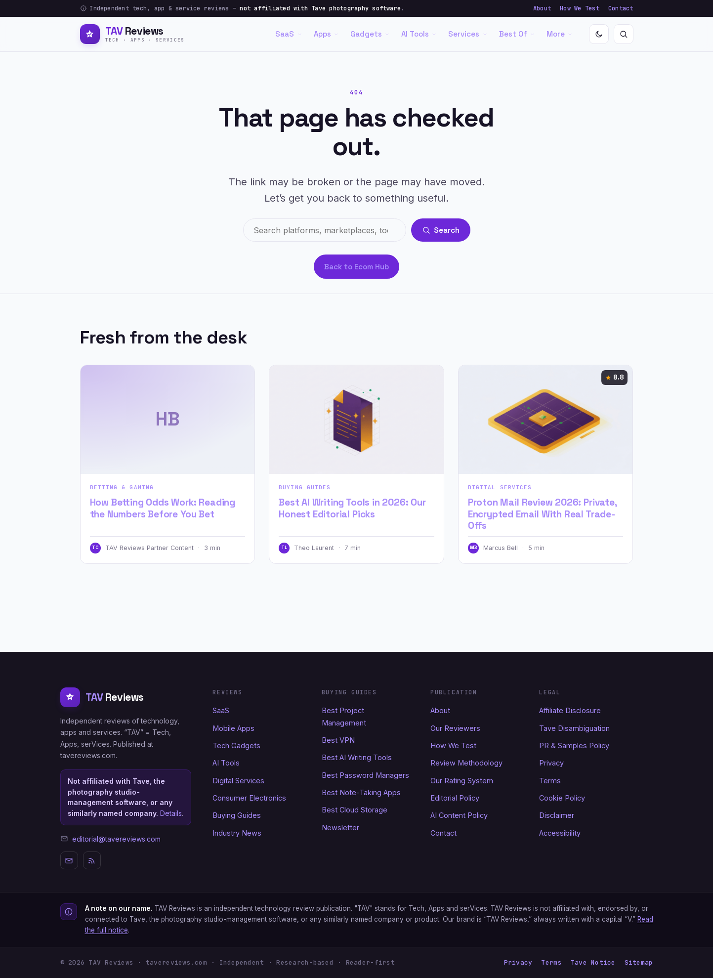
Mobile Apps (233, 728)
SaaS (288, 34)
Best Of (517, 34)
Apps (326, 34)
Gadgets (370, 34)
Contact (620, 8)
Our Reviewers (455, 728)
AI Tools (419, 34)
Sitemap (639, 962)
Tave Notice (593, 962)
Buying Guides (305, 487)
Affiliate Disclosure (570, 710)
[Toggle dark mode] (599, 34)
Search (441, 230)
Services (467, 34)
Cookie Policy (562, 798)
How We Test (579, 8)
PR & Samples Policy (574, 745)
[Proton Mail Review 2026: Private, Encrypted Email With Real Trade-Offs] (546, 419)
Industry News (236, 833)
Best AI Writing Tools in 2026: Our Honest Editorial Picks (352, 508)
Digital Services (500, 487)
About (542, 8)
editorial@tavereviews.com (116, 839)
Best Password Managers (365, 775)
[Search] (623, 34)
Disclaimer (556, 815)
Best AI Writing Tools (357, 757)
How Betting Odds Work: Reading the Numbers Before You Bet (163, 508)
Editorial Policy (454, 798)
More (559, 34)
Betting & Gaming (122, 487)
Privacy (551, 763)
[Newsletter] (69, 860)
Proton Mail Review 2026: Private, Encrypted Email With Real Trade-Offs (542, 513)
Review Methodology (466, 763)
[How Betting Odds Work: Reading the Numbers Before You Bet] (168, 419)
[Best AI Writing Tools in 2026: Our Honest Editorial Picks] (356, 419)
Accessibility (560, 833)
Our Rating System (461, 780)
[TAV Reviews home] (132, 34)
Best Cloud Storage (354, 810)
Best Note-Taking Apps (361, 792)
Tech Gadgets (236, 745)
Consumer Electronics (249, 798)
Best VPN (338, 740)
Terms (550, 780)
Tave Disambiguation (574, 728)
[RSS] (92, 860)
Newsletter (340, 827)
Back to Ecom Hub (356, 266)
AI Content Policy (459, 815)
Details (171, 813)
